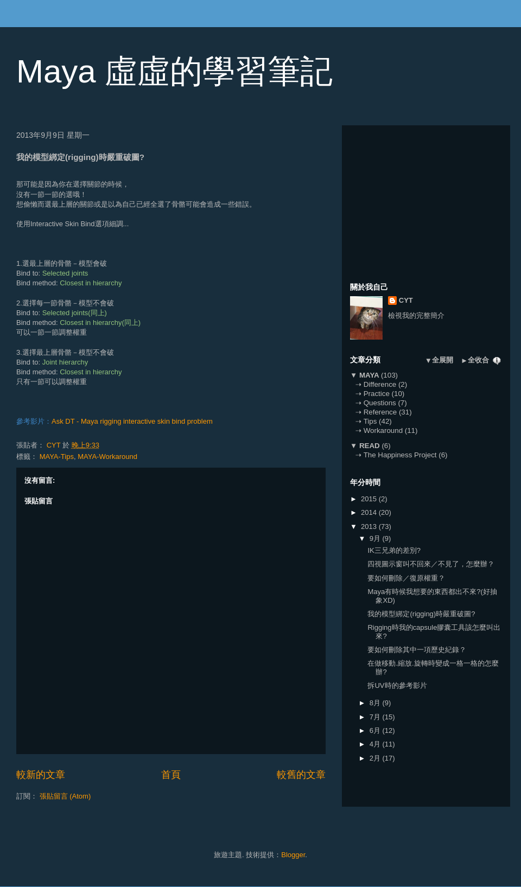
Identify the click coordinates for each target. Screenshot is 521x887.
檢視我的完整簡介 (416, 315)
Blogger (293, 855)
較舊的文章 (301, 774)
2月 (376, 758)
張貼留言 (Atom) (65, 796)
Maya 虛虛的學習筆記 (174, 71)
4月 (376, 744)
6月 (376, 730)
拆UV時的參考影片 (397, 685)
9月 (376, 538)
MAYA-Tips (57, 456)
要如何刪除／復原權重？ (406, 578)
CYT (406, 300)
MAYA (369, 375)
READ (369, 446)
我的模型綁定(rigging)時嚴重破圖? (421, 614)
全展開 (442, 360)
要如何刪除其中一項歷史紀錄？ (416, 650)
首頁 (171, 774)
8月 (376, 703)
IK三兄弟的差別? (394, 550)
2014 (370, 512)
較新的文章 (40, 774)
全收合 (478, 360)
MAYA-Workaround (107, 456)
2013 (370, 526)
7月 (376, 717)
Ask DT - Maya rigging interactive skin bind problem (132, 421)
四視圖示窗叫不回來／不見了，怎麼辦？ (430, 564)
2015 (370, 499)
